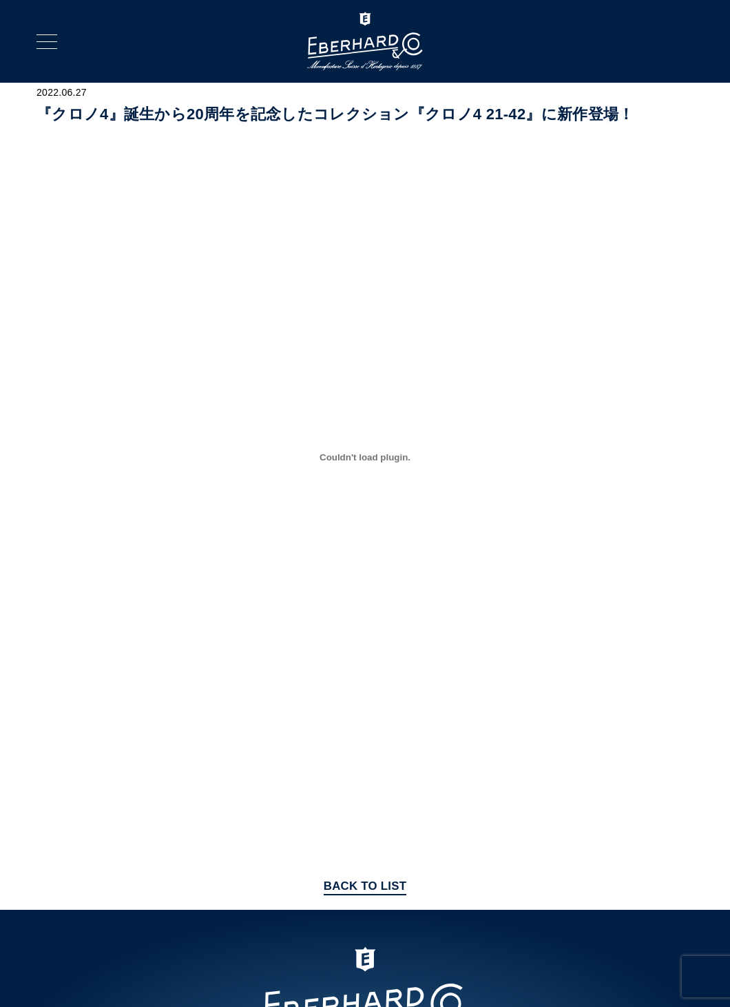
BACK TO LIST (365, 886)
